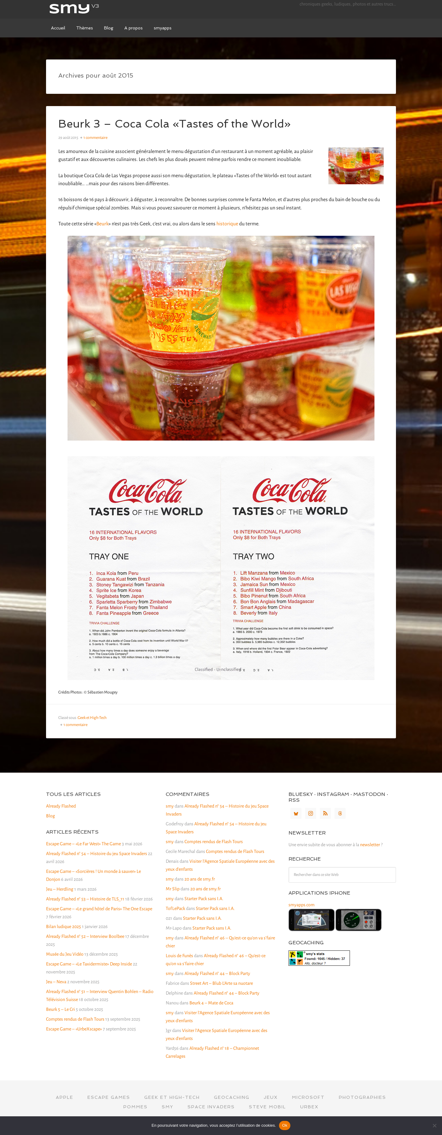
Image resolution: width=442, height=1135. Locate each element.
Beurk (102, 224)
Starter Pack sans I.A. (203, 898)
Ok (284, 1125)
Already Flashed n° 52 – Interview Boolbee (85, 936)
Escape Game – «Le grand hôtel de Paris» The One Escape (99, 908)
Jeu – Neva (56, 981)
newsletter (370, 844)
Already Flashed (61, 806)
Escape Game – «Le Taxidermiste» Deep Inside (89, 963)
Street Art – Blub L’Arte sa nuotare (221, 983)
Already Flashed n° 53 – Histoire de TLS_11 (85, 898)
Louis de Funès (179, 955)
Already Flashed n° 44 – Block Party (217, 973)
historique (227, 224)
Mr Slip (173, 888)
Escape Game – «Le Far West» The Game (83, 843)
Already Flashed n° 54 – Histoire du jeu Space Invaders (96, 853)
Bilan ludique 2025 (63, 926)
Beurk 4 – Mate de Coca (211, 1002)
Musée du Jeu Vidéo (64, 954)
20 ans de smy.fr (199, 879)
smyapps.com (302, 904)
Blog (50, 815)
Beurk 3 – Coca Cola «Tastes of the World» (174, 123)
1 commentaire (95, 138)
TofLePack (175, 908)
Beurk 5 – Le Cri (60, 1009)
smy (92, 9)
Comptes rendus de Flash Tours (75, 1019)
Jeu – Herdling (59, 889)
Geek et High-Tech (92, 718)
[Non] (434, 1125)
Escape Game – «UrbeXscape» (74, 1028)
